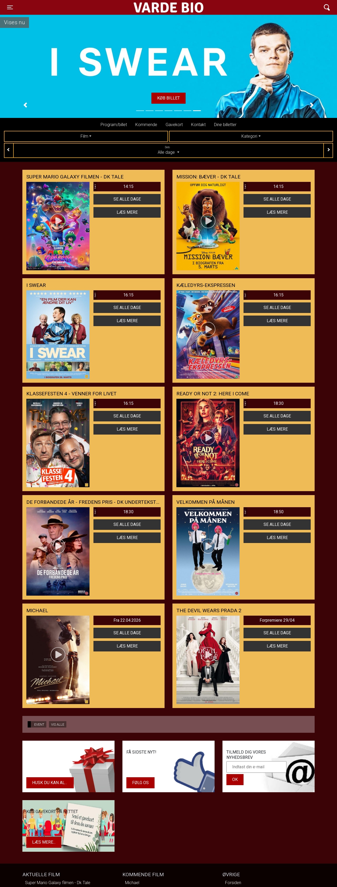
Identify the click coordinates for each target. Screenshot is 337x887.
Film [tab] (84, 136)
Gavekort (174, 124)
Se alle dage (127, 199)
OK (235, 779)
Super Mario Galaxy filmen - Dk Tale (57, 882)
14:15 (113, 186)
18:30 (264, 403)
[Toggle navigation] (10, 7)
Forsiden (233, 882)
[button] (25, 105)
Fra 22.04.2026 (127, 620)
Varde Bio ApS (148, 7)
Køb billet (168, 98)
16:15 (113, 295)
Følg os (140, 782)
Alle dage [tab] (168, 150)
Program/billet (114, 124)
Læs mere (127, 212)
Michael (132, 882)
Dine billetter (225, 124)
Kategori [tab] (249, 136)
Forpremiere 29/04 (277, 620)
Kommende (146, 124)
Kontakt (198, 124)
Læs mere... (44, 842)
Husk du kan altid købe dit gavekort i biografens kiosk (53, 782)
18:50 (264, 512)
